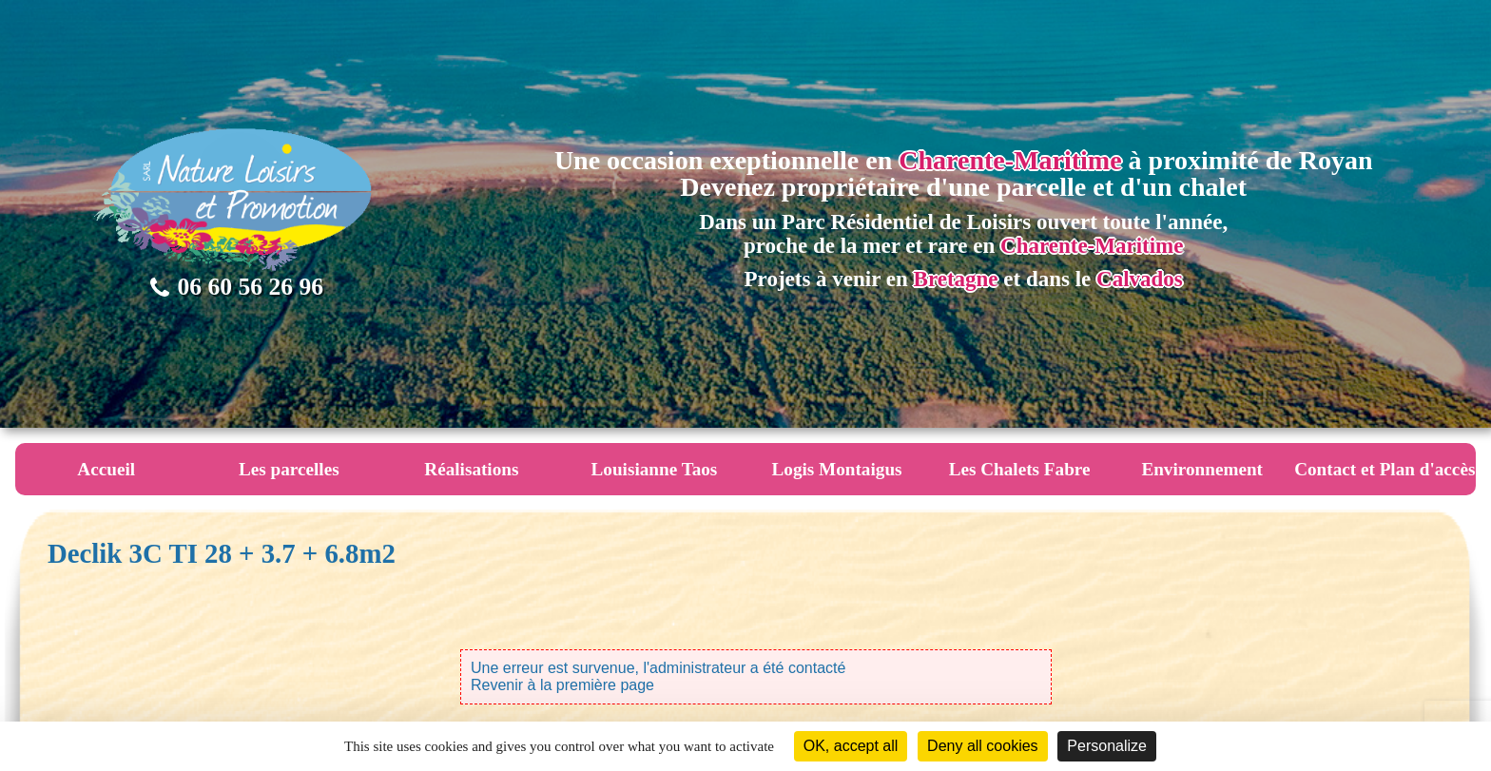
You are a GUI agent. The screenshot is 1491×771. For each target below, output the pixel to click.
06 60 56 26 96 (236, 286)
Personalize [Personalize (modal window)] (1107, 746)
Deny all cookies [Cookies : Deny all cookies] (982, 746)
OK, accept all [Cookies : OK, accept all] (851, 746)
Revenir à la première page (562, 685)
